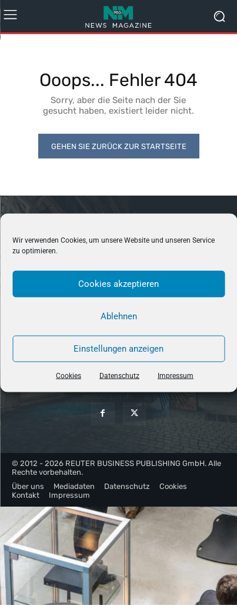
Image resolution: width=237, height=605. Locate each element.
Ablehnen (119, 316)
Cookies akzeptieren (118, 284)
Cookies (68, 375)
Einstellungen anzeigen (118, 348)
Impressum (175, 375)
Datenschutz (119, 375)
